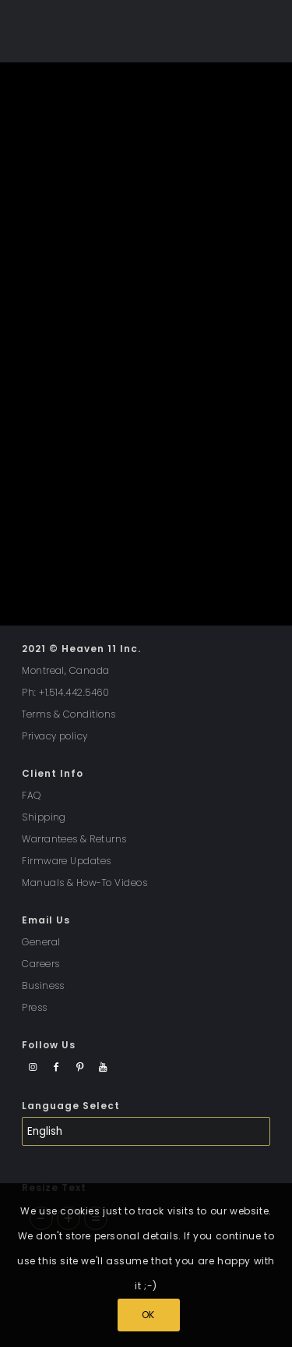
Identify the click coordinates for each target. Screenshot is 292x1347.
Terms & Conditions (69, 714)
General (41, 941)
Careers (40, 963)
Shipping (44, 817)
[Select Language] (146, 1131)
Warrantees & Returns (74, 838)
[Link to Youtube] (103, 1067)
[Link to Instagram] (33, 1067)
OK (148, 1314)
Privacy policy (55, 736)
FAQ (31, 795)
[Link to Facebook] (56, 1067)
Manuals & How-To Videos (84, 882)
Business (43, 985)
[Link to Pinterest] (80, 1067)
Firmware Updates (66, 860)
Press (34, 1007)
